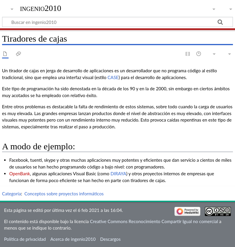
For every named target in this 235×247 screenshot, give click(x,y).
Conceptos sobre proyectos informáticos (63, 193)
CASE (113, 77)
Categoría (11, 193)
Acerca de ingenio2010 (72, 239)
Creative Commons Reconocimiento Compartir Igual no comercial (154, 221)
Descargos (110, 239)
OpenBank (19, 173)
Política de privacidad (25, 239)
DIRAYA (118, 173)
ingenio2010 (40, 8)
